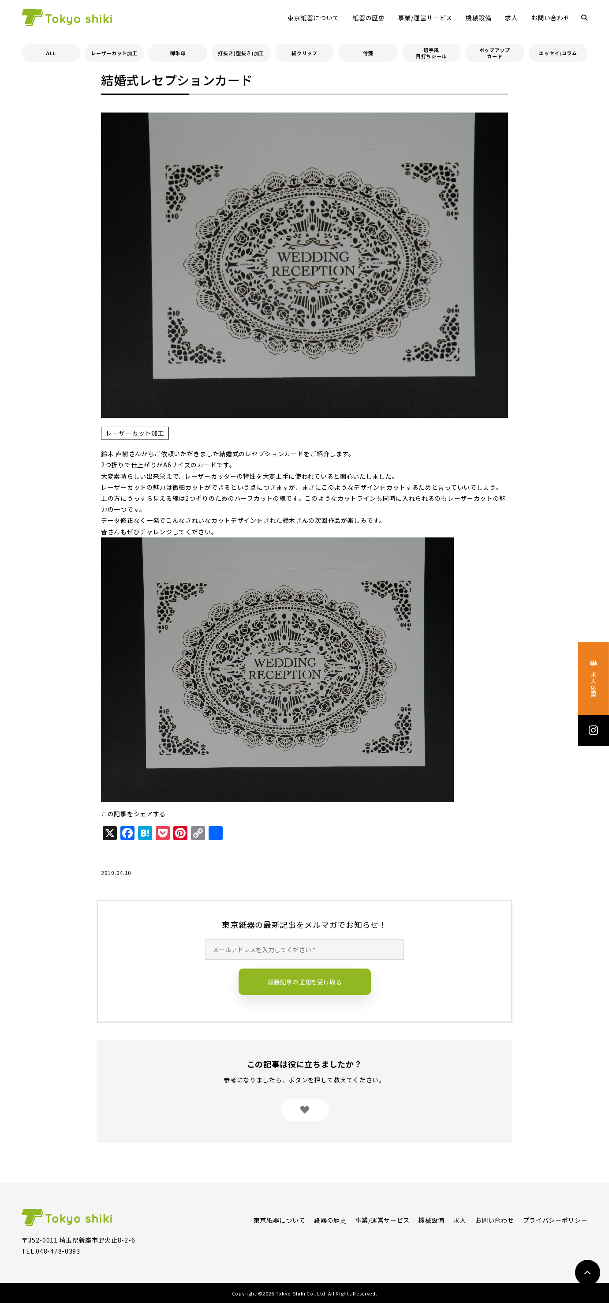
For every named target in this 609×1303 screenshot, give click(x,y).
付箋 (368, 52)
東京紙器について (314, 17)
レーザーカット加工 (114, 52)
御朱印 (177, 52)
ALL (51, 52)
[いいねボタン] (304, 1109)
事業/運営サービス (425, 17)
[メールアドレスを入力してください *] (304, 949)
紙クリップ (304, 52)
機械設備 (479, 17)
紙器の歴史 (368, 17)
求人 (511, 17)
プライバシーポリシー (555, 1220)
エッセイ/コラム (558, 52)
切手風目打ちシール (431, 53)
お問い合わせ (550, 17)
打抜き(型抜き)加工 (241, 52)
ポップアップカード (494, 53)
